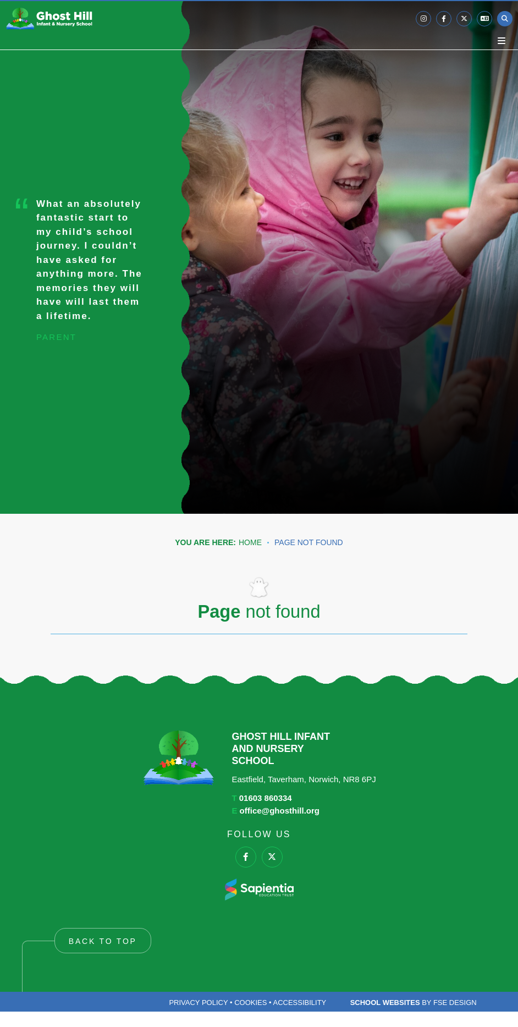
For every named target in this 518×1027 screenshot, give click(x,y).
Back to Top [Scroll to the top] (103, 941)
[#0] (245, 857)
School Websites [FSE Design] (385, 1002)
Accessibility (299, 1002)
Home (250, 542)
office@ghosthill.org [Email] (279, 810)
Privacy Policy (198, 1002)
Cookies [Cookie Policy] (250, 1002)
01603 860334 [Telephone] (265, 798)
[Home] (49, 19)
